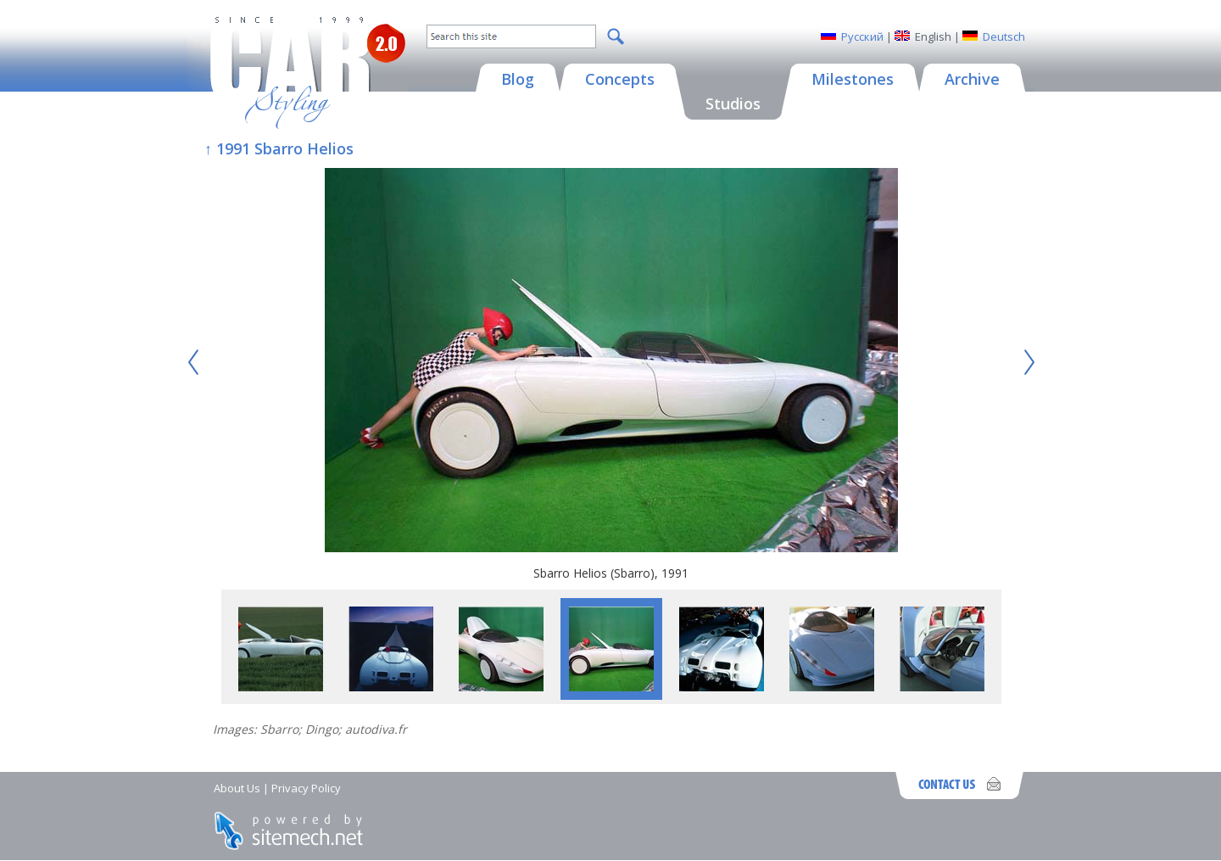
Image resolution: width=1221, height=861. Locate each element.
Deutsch (1004, 36)
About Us (237, 788)
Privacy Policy (306, 788)
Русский (862, 36)
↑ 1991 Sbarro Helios (279, 148)
